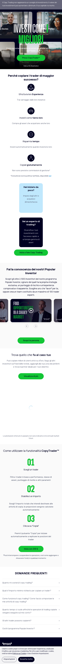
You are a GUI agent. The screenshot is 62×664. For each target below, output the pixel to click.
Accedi (57, 13)
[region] (31, 655)
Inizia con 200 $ (31, 549)
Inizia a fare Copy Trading (31, 253)
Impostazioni (9, 659)
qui (50, 176)
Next (35, 326)
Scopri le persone (31, 340)
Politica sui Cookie (19, 653)
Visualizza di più (31, 376)
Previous (27, 326)
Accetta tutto (26, 659)
